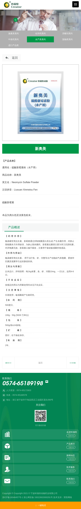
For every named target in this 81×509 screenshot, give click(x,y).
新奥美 (40, 149)
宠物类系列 (67, 39)
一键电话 (40, 505)
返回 (11, 58)
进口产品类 (13, 45)
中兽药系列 (13, 39)
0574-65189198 (22, 384)
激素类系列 (13, 33)
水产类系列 (40, 39)
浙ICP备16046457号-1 (12, 497)
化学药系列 (40, 33)
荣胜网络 (68, 497)
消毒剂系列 (67, 33)
